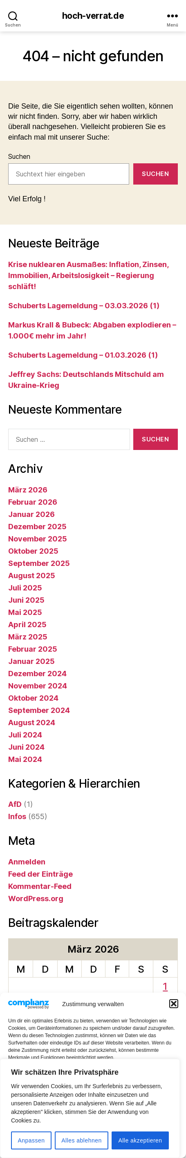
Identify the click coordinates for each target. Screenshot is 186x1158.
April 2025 (27, 624)
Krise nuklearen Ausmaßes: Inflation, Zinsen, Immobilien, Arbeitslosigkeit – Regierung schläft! (88, 275)
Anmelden (26, 861)
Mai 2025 (25, 612)
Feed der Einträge (40, 874)
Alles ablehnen (81, 1140)
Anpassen (31, 1140)
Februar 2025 (32, 649)
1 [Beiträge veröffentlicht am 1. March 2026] (165, 986)
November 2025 (37, 538)
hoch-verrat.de (93, 15)
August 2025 (31, 575)
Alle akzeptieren (140, 1140)
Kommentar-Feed (40, 886)
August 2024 (31, 722)
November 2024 (37, 685)
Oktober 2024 (33, 698)
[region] (90, 1108)
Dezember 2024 (37, 673)
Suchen (19, 156)
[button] (174, 1015)
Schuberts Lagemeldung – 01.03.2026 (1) (83, 355)
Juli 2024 (25, 734)
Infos (17, 816)
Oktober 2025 (33, 551)
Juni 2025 (26, 600)
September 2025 (39, 563)
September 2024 (39, 710)
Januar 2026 (31, 514)
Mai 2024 (25, 759)
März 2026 (27, 489)
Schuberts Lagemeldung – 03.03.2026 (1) (83, 305)
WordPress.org (35, 898)
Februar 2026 (32, 502)
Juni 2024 (26, 747)
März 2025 (27, 636)
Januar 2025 (31, 661)
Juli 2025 (25, 587)
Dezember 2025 (37, 526)
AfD (15, 804)
